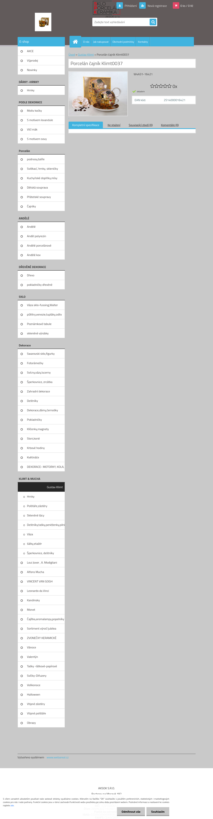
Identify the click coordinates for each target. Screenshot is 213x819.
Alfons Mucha (35, 572)
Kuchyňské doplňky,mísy (42, 178)
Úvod (72, 54)
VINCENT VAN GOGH (40, 581)
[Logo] (43, 22)
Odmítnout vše (131, 811)
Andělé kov (34, 255)
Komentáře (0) (170, 125)
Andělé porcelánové (39, 245)
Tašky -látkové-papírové (42, 666)
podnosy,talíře (36, 159)
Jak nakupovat (101, 42)
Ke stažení (114, 125)
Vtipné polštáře (36, 713)
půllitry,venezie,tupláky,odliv (44, 314)
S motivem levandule (40, 120)
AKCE (30, 51)
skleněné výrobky (38, 333)
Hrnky (30, 90)
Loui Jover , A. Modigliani (42, 562)
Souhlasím (158, 811)
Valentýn (32, 656)
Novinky (32, 70)
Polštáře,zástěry (37, 506)
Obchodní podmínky (123, 42)
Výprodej (32, 60)
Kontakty (143, 42)
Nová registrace (157, 6)
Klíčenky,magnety (38, 429)
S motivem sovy (37, 139)
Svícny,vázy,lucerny (39, 372)
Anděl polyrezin (36, 236)
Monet (31, 609)
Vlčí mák (32, 129)
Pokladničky (34, 419)
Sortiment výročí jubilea (41, 628)
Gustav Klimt (55, 487)
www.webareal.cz (58, 757)
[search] (153, 22)
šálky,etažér (34, 543)
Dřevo (30, 275)
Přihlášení (131, 6)
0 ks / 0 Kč (186, 6)
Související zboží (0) (141, 125)
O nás (86, 42)
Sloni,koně (33, 438)
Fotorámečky (35, 363)
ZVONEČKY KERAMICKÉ (42, 638)
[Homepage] (77, 41)
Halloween (33, 694)
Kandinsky (33, 600)
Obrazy (31, 722)
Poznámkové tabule (39, 324)
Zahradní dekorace (38, 391)
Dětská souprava (37, 187)
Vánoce (31, 647)
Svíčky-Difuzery (37, 675)
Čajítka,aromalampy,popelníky (45, 619)
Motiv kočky (34, 110)
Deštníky (32, 401)
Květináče (33, 457)
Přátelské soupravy (39, 197)
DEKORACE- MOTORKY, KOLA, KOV (45, 468)
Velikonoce (33, 685)
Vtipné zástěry (36, 704)
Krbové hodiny (36, 448)
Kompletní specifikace (85, 125)
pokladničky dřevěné (39, 284)
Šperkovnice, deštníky (40, 553)
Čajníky (31, 206)
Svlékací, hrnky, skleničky (42, 168)
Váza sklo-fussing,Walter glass (42, 306)
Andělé (31, 226)
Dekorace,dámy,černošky (42, 410)
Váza (30, 534)
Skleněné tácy (35, 515)
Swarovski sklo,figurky (41, 353)
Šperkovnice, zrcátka (39, 382)
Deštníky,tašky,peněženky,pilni (46, 525)
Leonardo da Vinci (38, 591)
